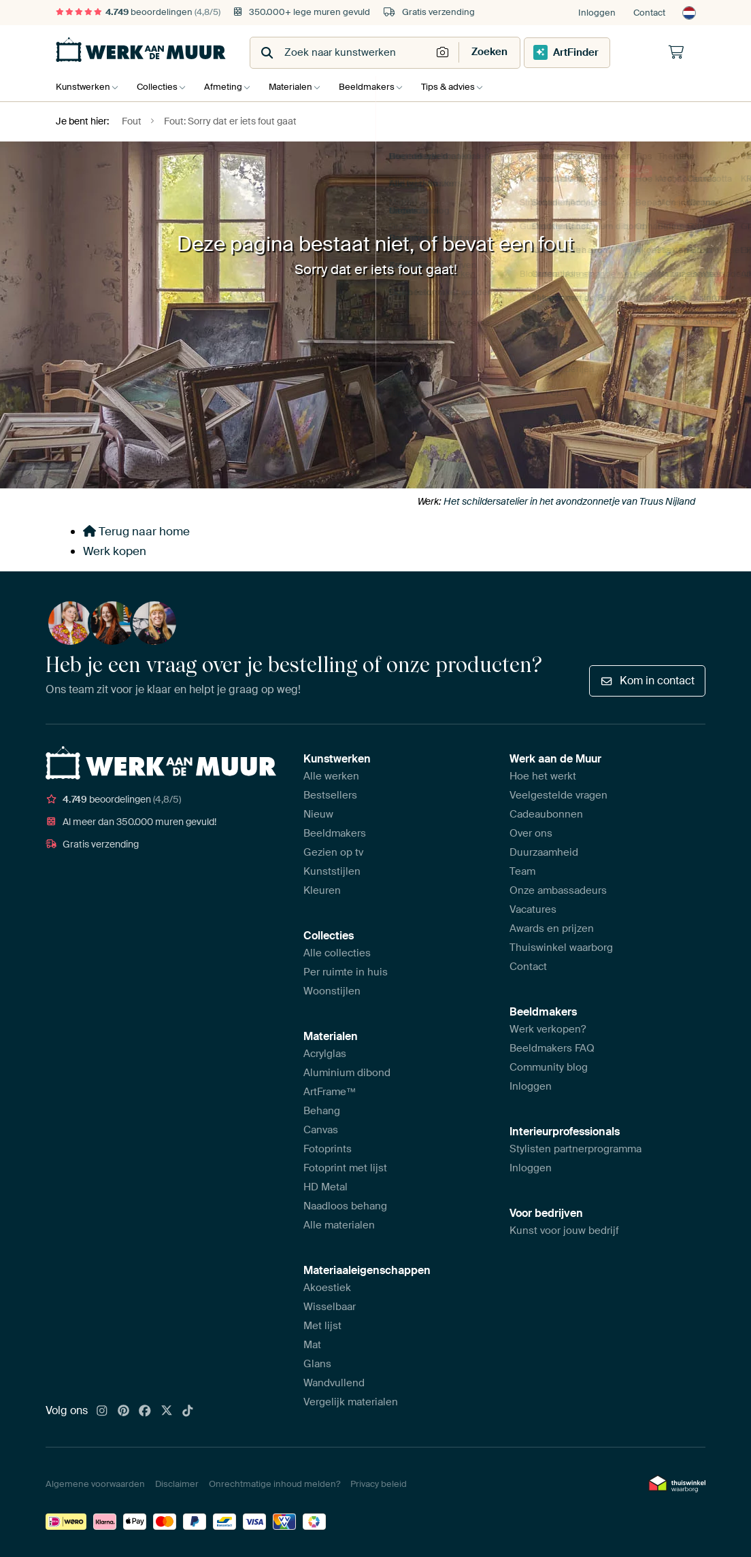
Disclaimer (177, 1484)
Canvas (320, 1130)
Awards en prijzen (552, 928)
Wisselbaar (329, 1306)
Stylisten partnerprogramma (575, 1149)
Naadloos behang (345, 1206)
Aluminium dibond (346, 1072)
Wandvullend (334, 1383)
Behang (321, 1111)
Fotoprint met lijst (345, 1168)
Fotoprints (327, 1149)
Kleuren (322, 890)
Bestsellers (330, 795)
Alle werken (331, 776)
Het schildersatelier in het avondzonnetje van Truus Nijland (569, 501)
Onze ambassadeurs (558, 890)
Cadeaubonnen (546, 814)
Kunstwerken (83, 87)
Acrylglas (324, 1053)
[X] (166, 1411)
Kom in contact (647, 680)
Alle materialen (339, 1225)
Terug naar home (136, 531)
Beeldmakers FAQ (552, 1048)
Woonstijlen (332, 991)
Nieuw (318, 814)
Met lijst (322, 1326)
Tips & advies (465, 87)
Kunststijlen (332, 871)
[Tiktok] (187, 1411)
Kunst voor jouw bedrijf (564, 1230)
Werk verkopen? (548, 1029)
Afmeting (230, 87)
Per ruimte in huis (345, 972)
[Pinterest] (123, 1411)
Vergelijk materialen (350, 1402)
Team (522, 871)
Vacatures (533, 909)
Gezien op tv (333, 852)
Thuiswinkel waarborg (561, 947)
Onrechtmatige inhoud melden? (274, 1484)
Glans (317, 1364)
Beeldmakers (380, 87)
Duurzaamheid (544, 852)
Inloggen (597, 12)
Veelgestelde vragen (558, 795)
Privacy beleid (378, 1484)
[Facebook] (144, 1411)
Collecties (160, 87)
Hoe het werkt (543, 776)
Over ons (531, 833)
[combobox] (341, 52)
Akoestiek (327, 1287)
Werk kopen (114, 550)
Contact (649, 12)
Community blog (549, 1067)
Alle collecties (337, 953)
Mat (312, 1345)
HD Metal (325, 1187)
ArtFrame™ (329, 1092)
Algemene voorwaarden (95, 1484)
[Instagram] (102, 1411)
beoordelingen (138, 12)
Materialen (300, 87)
